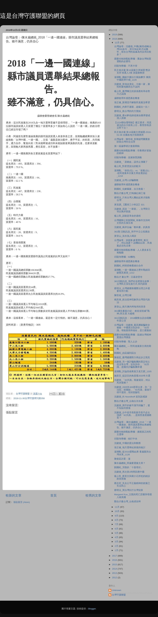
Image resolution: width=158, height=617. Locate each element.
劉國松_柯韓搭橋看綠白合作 (128, 265)
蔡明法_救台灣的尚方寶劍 (127, 111)
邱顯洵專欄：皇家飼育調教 (128, 157)
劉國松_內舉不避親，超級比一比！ (132, 107)
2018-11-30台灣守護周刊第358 (29, 398)
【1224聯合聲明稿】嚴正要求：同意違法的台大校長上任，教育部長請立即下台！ (132, 125)
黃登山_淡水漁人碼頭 (125, 236)
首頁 (53, 495)
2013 (115, 573)
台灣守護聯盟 (119, 595)
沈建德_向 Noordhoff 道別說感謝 (130, 396)
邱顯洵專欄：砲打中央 (125, 438)
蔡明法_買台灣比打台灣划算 (128, 490)
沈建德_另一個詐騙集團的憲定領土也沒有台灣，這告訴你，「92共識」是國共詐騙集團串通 (132, 364)
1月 (117, 550)
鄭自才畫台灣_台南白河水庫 (128, 401)
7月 (117, 524)
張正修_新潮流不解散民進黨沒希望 (132, 102)
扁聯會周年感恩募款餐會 (127, 98)
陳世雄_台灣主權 (123, 295)
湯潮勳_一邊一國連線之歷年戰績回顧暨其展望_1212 (132, 271)
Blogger (92, 608)
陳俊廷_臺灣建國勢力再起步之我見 (132, 357)
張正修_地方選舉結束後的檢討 (129, 447)
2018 (115, 39)
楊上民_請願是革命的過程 (127, 216)
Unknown (116, 590)
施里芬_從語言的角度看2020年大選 (132, 376)
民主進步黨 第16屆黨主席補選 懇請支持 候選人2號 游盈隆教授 (132, 71)
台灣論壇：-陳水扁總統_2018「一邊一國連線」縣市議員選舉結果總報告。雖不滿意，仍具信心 (132, 425)
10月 (117, 511)
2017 (115, 556)
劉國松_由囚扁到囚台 (125, 353)
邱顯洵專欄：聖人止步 (125, 341)
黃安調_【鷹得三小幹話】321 (129, 204)
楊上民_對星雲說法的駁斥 (127, 166)
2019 (115, 34)
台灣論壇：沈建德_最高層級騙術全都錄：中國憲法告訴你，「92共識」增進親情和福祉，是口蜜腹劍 (132, 327)
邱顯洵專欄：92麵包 (124, 257)
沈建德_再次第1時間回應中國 (129, 472)
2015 (115, 564)
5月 (117, 533)
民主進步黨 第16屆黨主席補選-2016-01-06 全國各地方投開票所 (132, 133)
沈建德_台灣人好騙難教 (126, 180)
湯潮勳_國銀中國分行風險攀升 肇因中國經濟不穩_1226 (132, 78)
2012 (115, 577)
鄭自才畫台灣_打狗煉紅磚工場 (129, 193)
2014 (115, 569)
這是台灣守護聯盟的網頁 (32, 15)
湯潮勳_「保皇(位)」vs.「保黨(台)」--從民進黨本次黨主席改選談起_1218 (133, 173)
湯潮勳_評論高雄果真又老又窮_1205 (133, 371)
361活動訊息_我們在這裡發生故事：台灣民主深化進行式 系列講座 (132, 282)
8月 (117, 520)
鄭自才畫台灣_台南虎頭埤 (127, 501)
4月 (117, 537)
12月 (117, 42)
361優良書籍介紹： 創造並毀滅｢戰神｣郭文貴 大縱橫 (132, 312)
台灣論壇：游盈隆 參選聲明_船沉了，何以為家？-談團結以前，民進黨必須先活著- (133, 243)
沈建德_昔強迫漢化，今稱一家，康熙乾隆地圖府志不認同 (132, 85)
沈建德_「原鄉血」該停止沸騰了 (131, 162)
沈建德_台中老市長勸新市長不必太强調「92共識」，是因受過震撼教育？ (132, 415)
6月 (117, 528)
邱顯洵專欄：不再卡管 (125, 66)
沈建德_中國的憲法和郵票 (127, 443)
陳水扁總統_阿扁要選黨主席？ (129, 463)
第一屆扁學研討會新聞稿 (127, 146)
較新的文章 (13, 495)
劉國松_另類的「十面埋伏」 (128, 467)
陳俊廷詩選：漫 (122, 459)
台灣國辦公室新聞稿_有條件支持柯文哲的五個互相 (132, 221)
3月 (117, 541)
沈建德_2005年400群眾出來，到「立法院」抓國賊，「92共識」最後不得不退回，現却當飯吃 (133, 390)
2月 (117, 546)
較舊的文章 (93, 495)
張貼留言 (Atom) (21, 502)
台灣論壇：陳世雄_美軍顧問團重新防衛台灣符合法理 (132, 140)
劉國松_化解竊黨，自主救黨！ (129, 189)
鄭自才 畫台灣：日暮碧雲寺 (128, 277)
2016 (115, 560)
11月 (117, 507)
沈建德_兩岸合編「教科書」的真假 (132, 227)
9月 (117, 515)
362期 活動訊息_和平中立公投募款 (132, 231)
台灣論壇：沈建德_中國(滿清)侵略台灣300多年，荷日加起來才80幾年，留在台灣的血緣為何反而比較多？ (133, 50)
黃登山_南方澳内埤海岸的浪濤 (129, 306)
